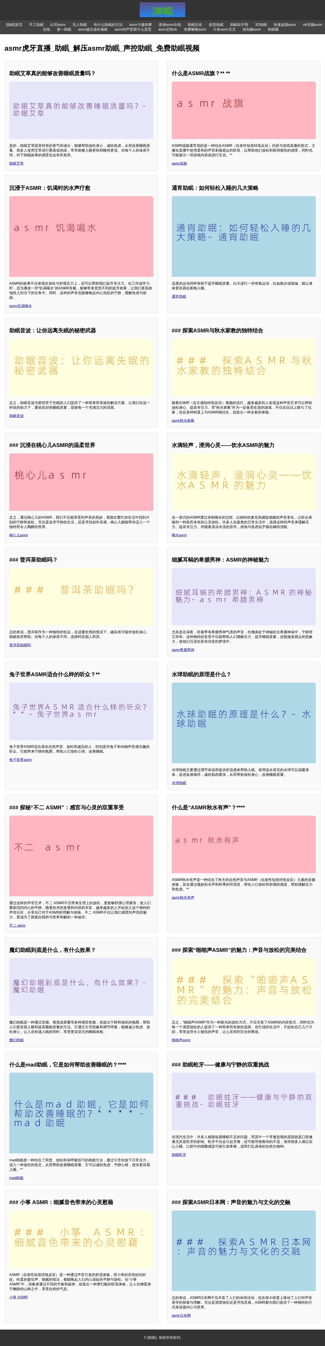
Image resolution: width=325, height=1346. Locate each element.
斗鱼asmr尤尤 (224, 29)
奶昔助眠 (216, 25)
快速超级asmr (285, 25)
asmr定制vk (167, 29)
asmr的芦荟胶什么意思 (132, 29)
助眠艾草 (16, 163)
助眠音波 (16, 416)
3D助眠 (261, 25)
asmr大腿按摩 (140, 25)
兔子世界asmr (20, 760)
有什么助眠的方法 (108, 25)
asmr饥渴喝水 (20, 306)
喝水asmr (179, 535)
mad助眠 (16, 1178)
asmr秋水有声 (183, 897)
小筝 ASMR (18, 1297)
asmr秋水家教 (183, 420)
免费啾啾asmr (195, 29)
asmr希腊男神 (183, 650)
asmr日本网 (181, 1315)
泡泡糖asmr (251, 29)
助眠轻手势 (239, 25)
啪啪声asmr (181, 1040)
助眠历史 (195, 25)
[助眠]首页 (14, 25)
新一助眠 (64, 29)
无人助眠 (79, 25)
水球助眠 (179, 783)
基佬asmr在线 (170, 25)
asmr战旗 (179, 163)
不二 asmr (17, 925)
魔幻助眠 (16, 1040)
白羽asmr (58, 25)
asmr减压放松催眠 (93, 29)
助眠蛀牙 (179, 1155)
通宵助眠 (179, 296)
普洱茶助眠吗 (20, 645)
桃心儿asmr (18, 535)
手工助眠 (36, 25)
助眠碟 (273, 29)
